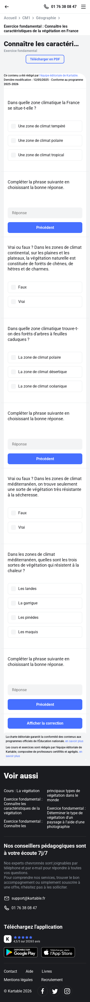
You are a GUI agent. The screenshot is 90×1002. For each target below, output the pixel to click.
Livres (47, 971)
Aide (29, 971)
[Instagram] (67, 991)
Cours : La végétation (22, 791)
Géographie (46, 18)
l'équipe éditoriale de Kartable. (58, 75)
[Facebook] (42, 991)
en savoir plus (74, 741)
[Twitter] (55, 991)
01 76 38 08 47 (64, 7)
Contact (10, 971)
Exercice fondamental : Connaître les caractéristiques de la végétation (23, 806)
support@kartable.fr (28, 898)
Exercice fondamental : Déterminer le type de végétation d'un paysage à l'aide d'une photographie (66, 817)
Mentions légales (18, 979)
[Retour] (8, 6)
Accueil (10, 18)
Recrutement (52, 979)
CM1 (26, 18)
